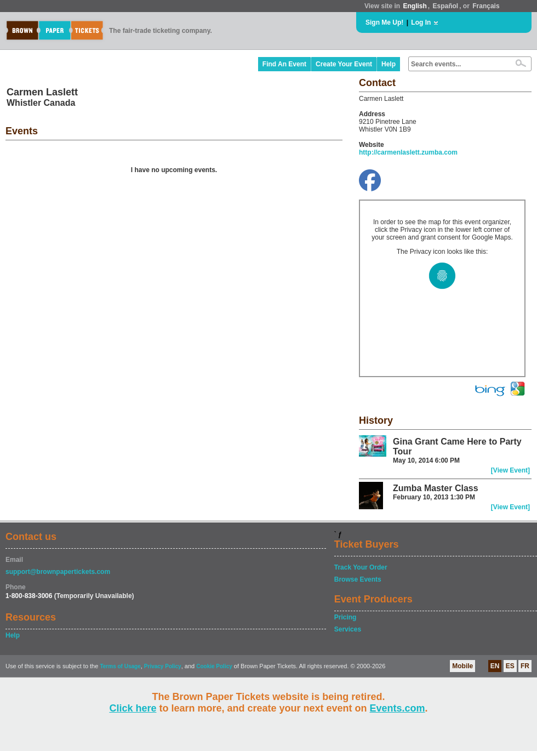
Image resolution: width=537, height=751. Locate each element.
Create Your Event (344, 64)
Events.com (397, 708)
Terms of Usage (120, 666)
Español (446, 6)
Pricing (345, 617)
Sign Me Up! (384, 22)
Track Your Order (360, 567)
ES (510, 666)
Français (485, 6)
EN (495, 666)
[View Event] (510, 470)
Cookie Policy (214, 666)
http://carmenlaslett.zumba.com (408, 152)
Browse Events (357, 579)
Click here (132, 708)
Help (388, 64)
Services (347, 629)
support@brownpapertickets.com (57, 572)
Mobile (462, 666)
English (414, 6)
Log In (421, 22)
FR (525, 666)
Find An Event (284, 64)
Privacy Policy (162, 666)
